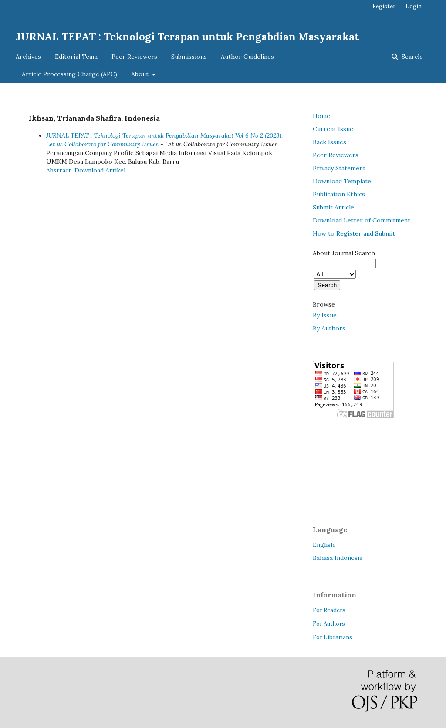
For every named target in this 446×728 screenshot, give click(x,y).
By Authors (329, 328)
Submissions (189, 57)
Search (411, 57)
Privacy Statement (339, 168)
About (140, 74)
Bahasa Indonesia (337, 558)
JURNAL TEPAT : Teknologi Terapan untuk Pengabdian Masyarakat (187, 37)
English (323, 545)
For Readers (329, 610)
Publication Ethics (339, 194)
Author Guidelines (247, 57)
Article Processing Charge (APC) (69, 74)
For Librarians (332, 637)
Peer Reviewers (134, 57)
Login (413, 6)
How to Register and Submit (354, 233)
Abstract (58, 170)
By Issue (325, 315)
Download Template (342, 181)
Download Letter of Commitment (361, 220)
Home (321, 116)
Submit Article (333, 207)
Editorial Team (76, 57)
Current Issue (333, 129)
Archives (28, 57)
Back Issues (329, 142)
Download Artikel (99, 170)
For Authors (329, 623)
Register (383, 6)
